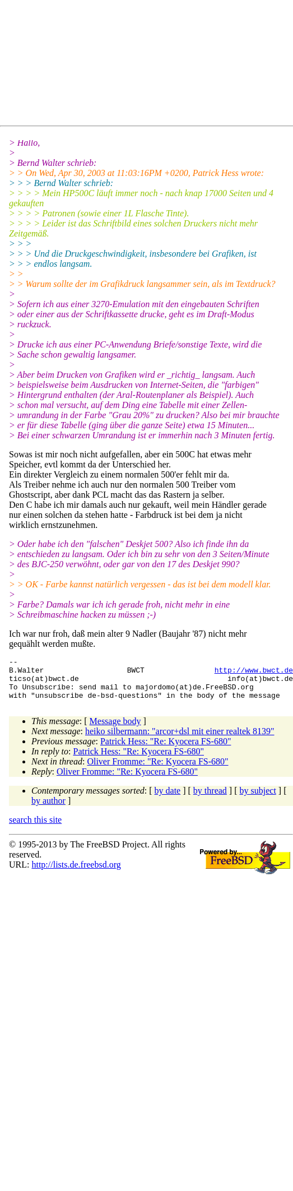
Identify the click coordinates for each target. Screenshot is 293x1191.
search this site (35, 828)
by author (48, 809)
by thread (210, 799)
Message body (115, 729)
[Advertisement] (109, 65)
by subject (258, 799)
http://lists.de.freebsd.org (75, 873)
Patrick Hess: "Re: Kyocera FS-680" (165, 749)
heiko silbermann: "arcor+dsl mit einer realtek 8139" (180, 739)
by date (168, 799)
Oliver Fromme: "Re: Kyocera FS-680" (157, 770)
